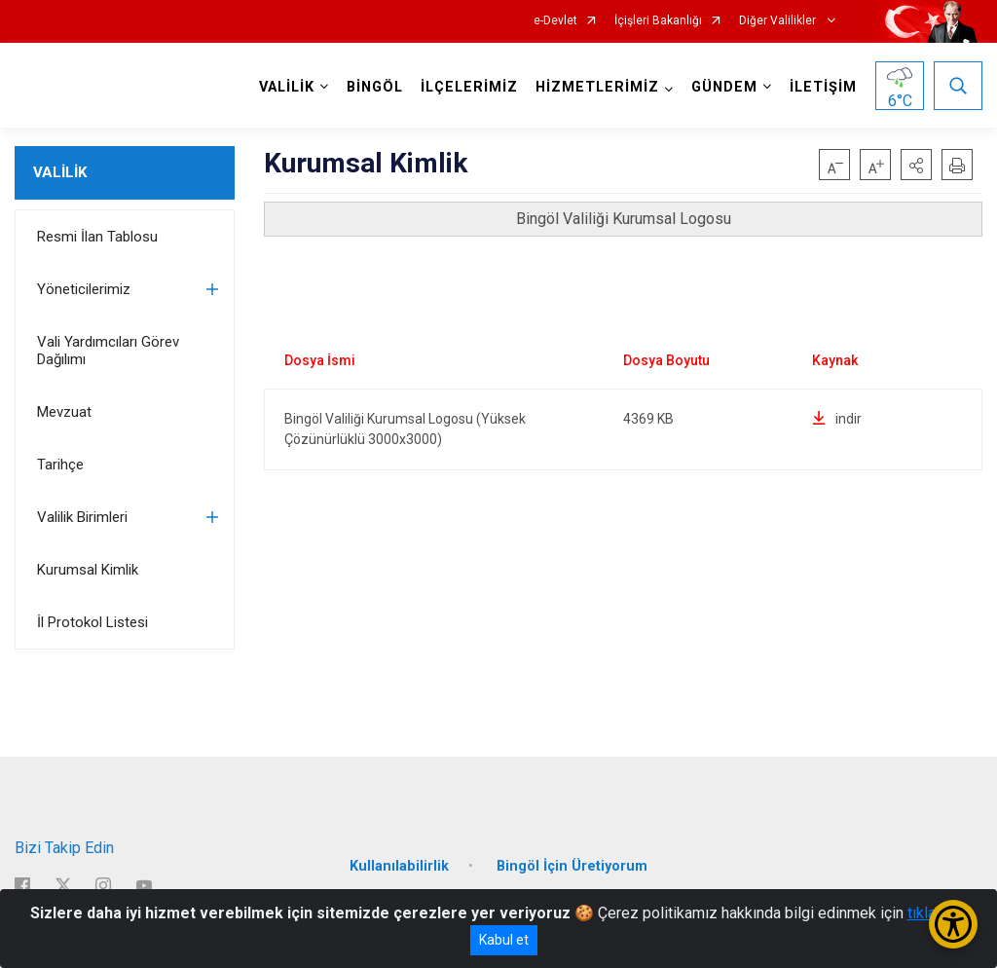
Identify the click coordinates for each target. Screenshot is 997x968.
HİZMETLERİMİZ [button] (597, 87)
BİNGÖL (375, 87)
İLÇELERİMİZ (469, 87)
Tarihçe (60, 464)
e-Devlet (555, 21)
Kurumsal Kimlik (87, 569)
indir (837, 419)
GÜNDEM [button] (724, 87)
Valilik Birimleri (82, 517)
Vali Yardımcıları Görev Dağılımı (108, 350)
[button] (916, 164)
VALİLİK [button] (286, 87)
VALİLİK (60, 172)
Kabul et (504, 940)
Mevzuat (64, 412)
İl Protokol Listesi (92, 622)
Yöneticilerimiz (83, 289)
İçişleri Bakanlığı (658, 21)
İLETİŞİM (823, 87)
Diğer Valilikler (779, 21)
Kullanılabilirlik (399, 866)
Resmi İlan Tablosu (97, 236)
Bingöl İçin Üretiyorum (572, 866)
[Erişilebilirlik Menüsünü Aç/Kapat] (953, 924)
